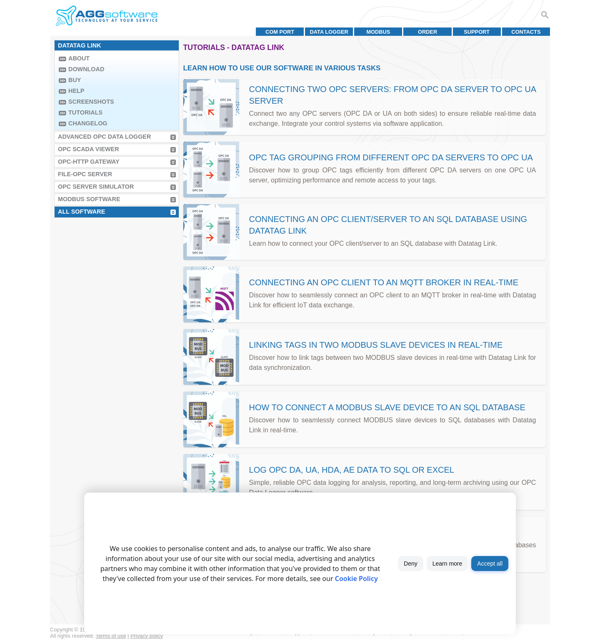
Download (86, 69)
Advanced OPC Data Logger (104, 136)
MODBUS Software (89, 199)
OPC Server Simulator (96, 186)
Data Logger (329, 32)
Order (427, 32)
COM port (279, 32)
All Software (81, 211)
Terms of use (110, 636)
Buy (74, 80)
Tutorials (85, 112)
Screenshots (91, 101)
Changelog (88, 123)
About (79, 58)
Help (76, 90)
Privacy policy (146, 636)
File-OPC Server (85, 174)
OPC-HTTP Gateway (89, 161)
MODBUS (378, 32)
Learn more (447, 563)
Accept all (489, 563)
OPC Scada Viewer (88, 149)
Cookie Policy (356, 578)
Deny (411, 563)
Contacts (525, 32)
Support (477, 32)
